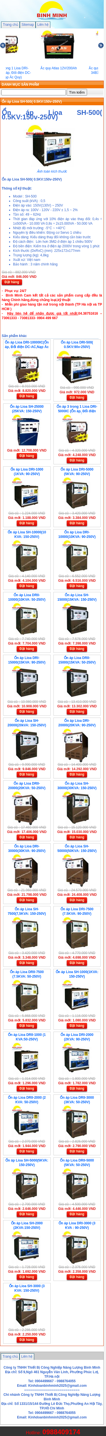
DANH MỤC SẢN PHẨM (20, 85)
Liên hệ (43, 25)
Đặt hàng (12, 282)
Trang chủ (10, 25)
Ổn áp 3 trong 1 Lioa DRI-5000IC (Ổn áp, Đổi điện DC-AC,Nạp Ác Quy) (77, 411)
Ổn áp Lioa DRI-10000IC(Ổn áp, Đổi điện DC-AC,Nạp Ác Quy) (27, 346)
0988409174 (61, 1432)
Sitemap (27, 25)
